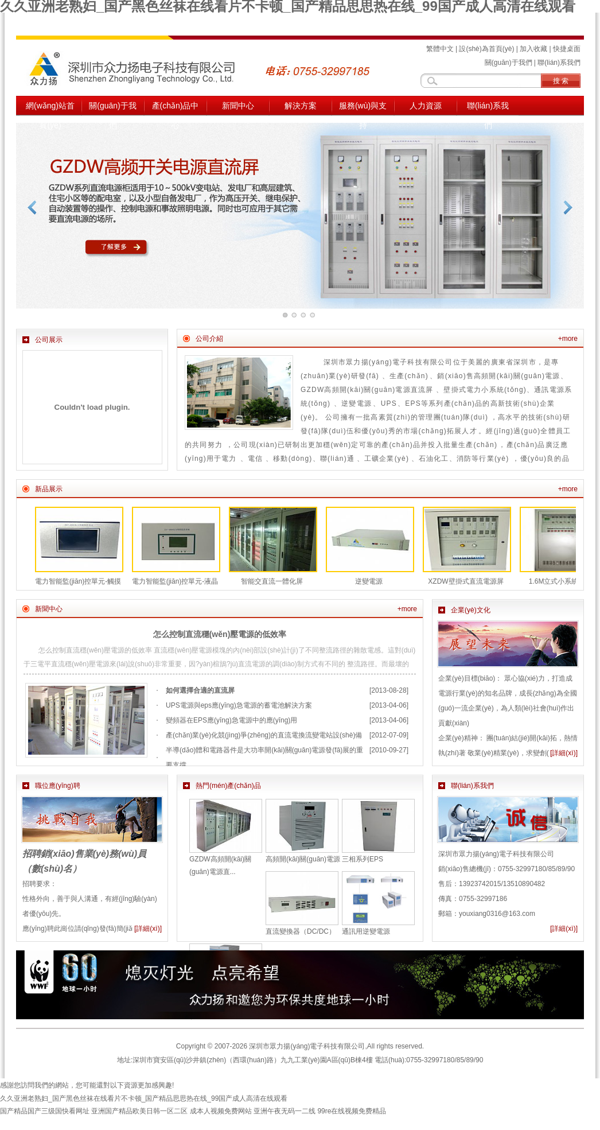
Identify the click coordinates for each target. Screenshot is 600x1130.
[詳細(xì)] (564, 753)
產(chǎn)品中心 (175, 108)
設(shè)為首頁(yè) (486, 49)
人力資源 (426, 105)
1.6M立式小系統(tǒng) (563, 581)
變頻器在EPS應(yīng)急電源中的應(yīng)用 (231, 720)
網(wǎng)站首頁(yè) (50, 108)
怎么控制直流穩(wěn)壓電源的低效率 (220, 634)
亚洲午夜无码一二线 (284, 1111)
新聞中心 (238, 105)
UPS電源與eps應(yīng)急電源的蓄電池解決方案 (239, 705)
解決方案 (301, 105)
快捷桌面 (566, 49)
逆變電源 (369, 581)
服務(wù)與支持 (363, 108)
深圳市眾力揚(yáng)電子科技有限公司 (307, 1046)
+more (568, 339)
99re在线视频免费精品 (351, 1111)
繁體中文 (440, 49)
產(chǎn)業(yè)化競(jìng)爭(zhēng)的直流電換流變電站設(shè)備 (264, 735)
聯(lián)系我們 (558, 63)
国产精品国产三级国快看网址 (44, 1111)
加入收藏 (533, 49)
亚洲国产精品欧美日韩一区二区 (139, 1111)
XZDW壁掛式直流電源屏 (465, 581)
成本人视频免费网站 (221, 1111)
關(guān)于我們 (508, 63)
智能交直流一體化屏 (272, 581)
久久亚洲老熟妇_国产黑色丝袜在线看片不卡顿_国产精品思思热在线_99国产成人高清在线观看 (143, 1098)
